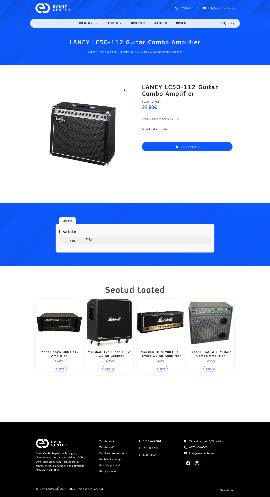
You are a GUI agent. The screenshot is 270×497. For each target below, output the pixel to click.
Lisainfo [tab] (67, 220)
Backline (111, 51)
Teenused (113, 23)
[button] (224, 23)
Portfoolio (137, 23)
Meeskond (160, 23)
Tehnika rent (86, 23)
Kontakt (180, 23)
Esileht (92, 51)
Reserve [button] (59, 368)
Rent (101, 51)
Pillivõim (124, 51)
